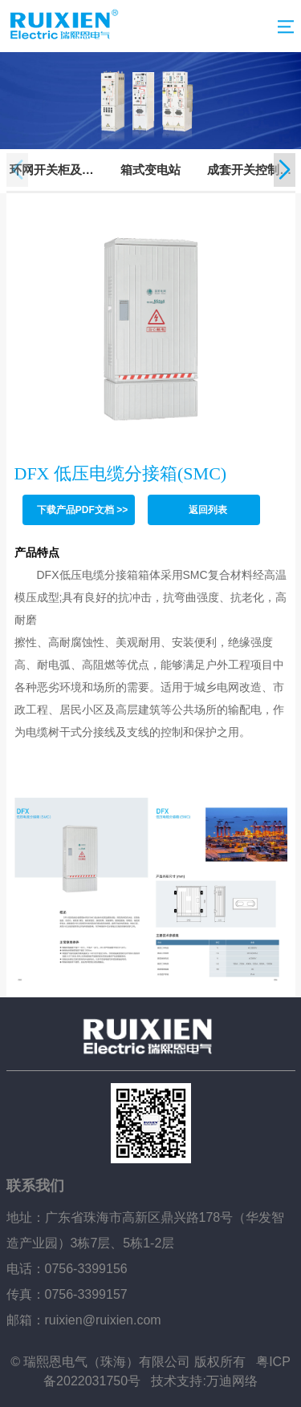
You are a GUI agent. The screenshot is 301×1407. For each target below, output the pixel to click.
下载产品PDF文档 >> (82, 509)
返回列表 (208, 509)
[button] (284, 170)
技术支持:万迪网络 (204, 1381)
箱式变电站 (150, 169)
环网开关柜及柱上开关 (52, 171)
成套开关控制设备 (249, 171)
